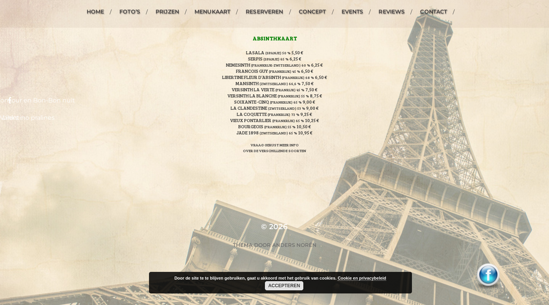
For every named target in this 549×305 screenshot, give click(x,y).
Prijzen (167, 11)
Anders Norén (294, 245)
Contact (433, 11)
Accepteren (284, 285)
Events (352, 11)
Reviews (391, 11)
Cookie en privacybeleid (362, 278)
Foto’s (129, 11)
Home (95, 11)
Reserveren (264, 11)
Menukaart (212, 11)
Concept (312, 11)
